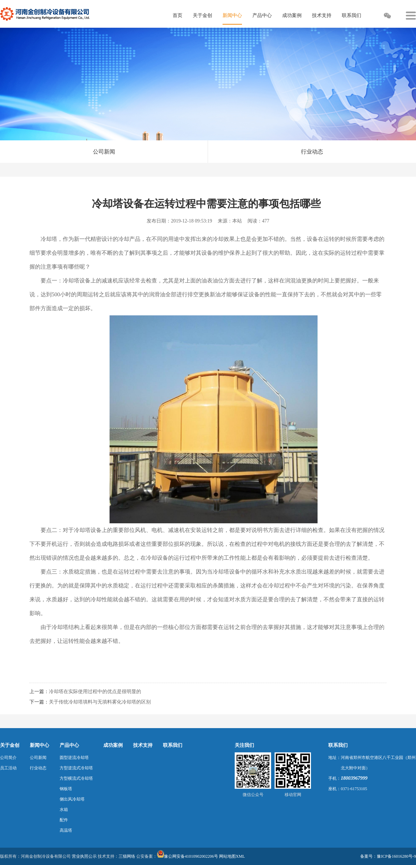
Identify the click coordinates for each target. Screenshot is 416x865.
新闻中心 (39, 745)
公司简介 (8, 757)
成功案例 (113, 745)
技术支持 (143, 745)
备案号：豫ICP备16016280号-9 (388, 856)
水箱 (64, 809)
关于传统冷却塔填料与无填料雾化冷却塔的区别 (100, 702)
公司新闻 (104, 152)
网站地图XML (232, 856)
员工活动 (8, 768)
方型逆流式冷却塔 (76, 768)
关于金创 (9, 745)
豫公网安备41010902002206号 (191, 856)
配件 (64, 820)
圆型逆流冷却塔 (74, 757)
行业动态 (312, 152)
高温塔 (66, 830)
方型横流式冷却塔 (76, 778)
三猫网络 (127, 856)
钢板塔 (66, 788)
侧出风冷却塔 (72, 799)
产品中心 (69, 745)
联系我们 (172, 745)
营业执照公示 (84, 856)
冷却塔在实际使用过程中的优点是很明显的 (95, 691)
